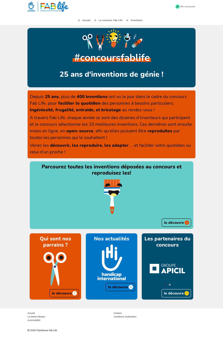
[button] (165, 284)
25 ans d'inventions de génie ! (111, 74)
